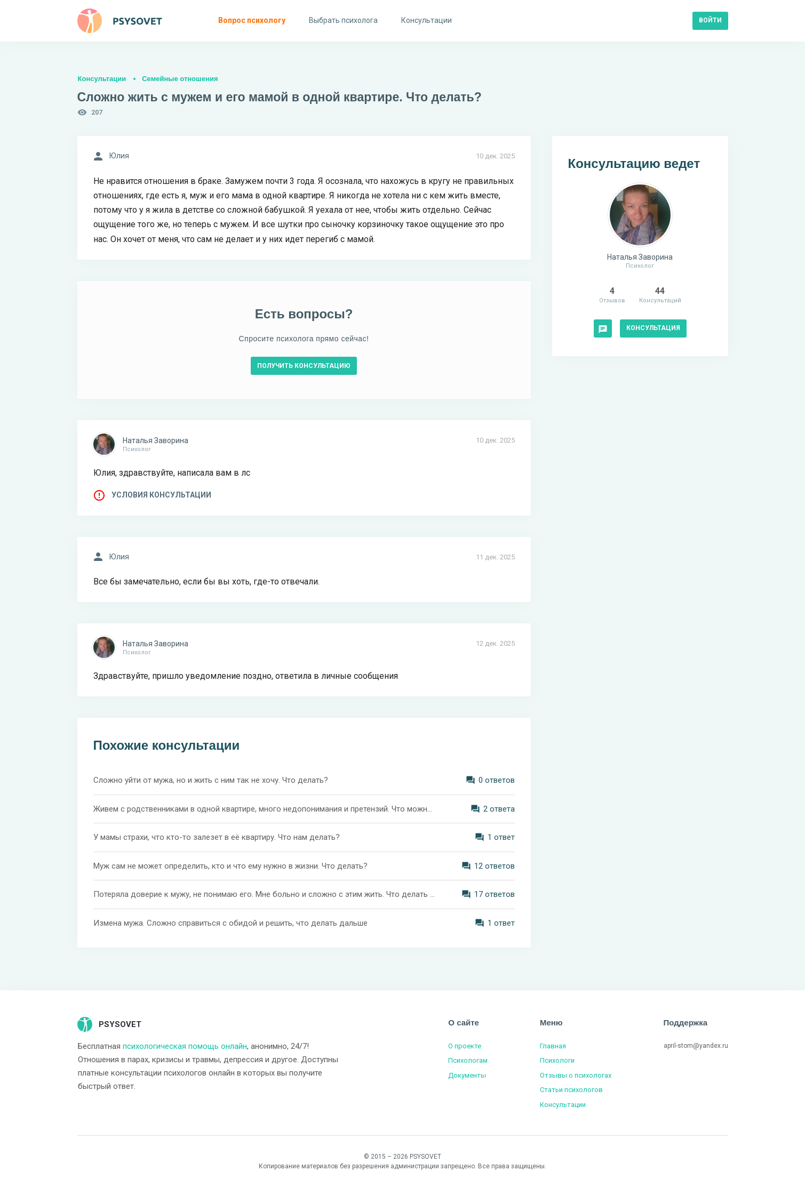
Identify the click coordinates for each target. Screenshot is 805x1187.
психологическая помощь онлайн (185, 1046)
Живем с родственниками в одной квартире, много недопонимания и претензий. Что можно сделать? (264, 809)
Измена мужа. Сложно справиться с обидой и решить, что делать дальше (230, 923)
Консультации (102, 79)
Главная (553, 1046)
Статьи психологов (571, 1090)
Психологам (468, 1060)
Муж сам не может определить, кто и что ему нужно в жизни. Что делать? (230, 866)
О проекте (464, 1046)
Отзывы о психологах (575, 1075)
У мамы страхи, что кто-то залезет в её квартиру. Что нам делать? (216, 837)
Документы (467, 1075)
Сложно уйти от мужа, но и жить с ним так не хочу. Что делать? (210, 780)
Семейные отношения (180, 79)
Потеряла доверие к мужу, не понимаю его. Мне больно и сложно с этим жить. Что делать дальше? (264, 894)
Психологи (557, 1060)
